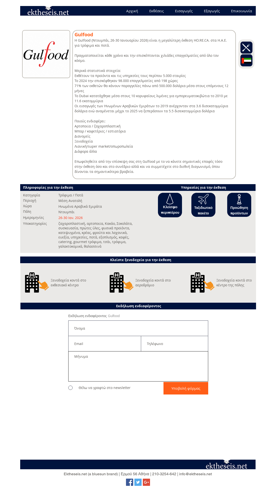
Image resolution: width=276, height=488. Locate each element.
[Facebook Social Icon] (129, 482)
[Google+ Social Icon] (146, 482)
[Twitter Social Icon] (138, 482)
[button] (169, 199)
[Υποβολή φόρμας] (185, 388)
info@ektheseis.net (195, 474)
